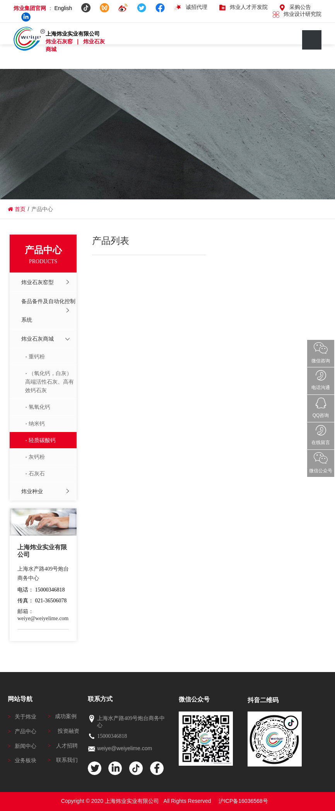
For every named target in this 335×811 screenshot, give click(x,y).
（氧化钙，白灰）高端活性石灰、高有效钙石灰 (49, 381)
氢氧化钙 (39, 407)
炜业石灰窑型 (37, 282)
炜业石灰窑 (60, 41)
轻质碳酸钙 (42, 440)
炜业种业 (32, 491)
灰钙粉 (37, 457)
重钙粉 (37, 356)
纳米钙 (37, 423)
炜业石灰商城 (37, 339)
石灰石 (37, 473)
